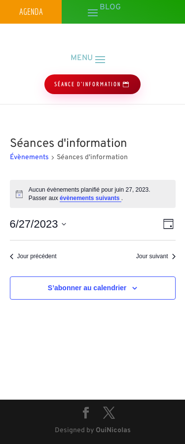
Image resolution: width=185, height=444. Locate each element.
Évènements (29, 157)
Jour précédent (33, 256)
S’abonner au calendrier (87, 288)
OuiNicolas (113, 430)
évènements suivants (90, 198)
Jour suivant (156, 256)
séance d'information (87, 84)
